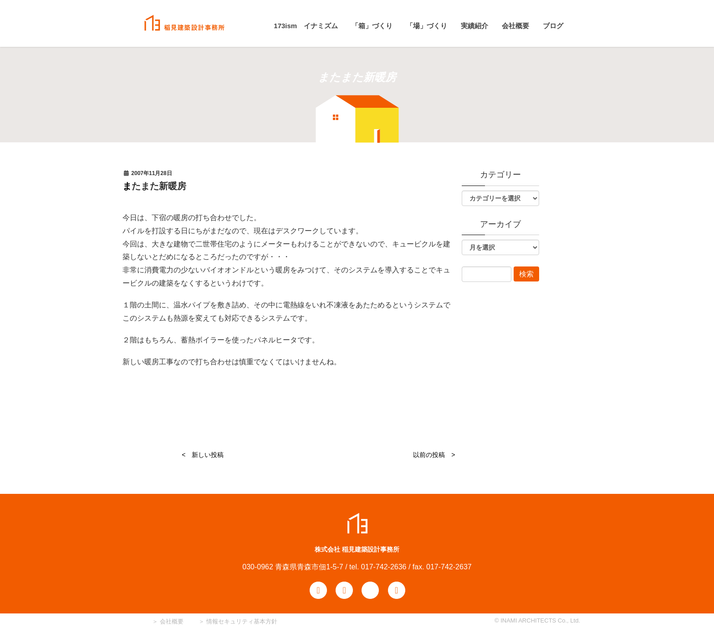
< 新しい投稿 (203, 454)
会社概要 (171, 621)
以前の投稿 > (434, 454)
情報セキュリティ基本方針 (241, 621)
